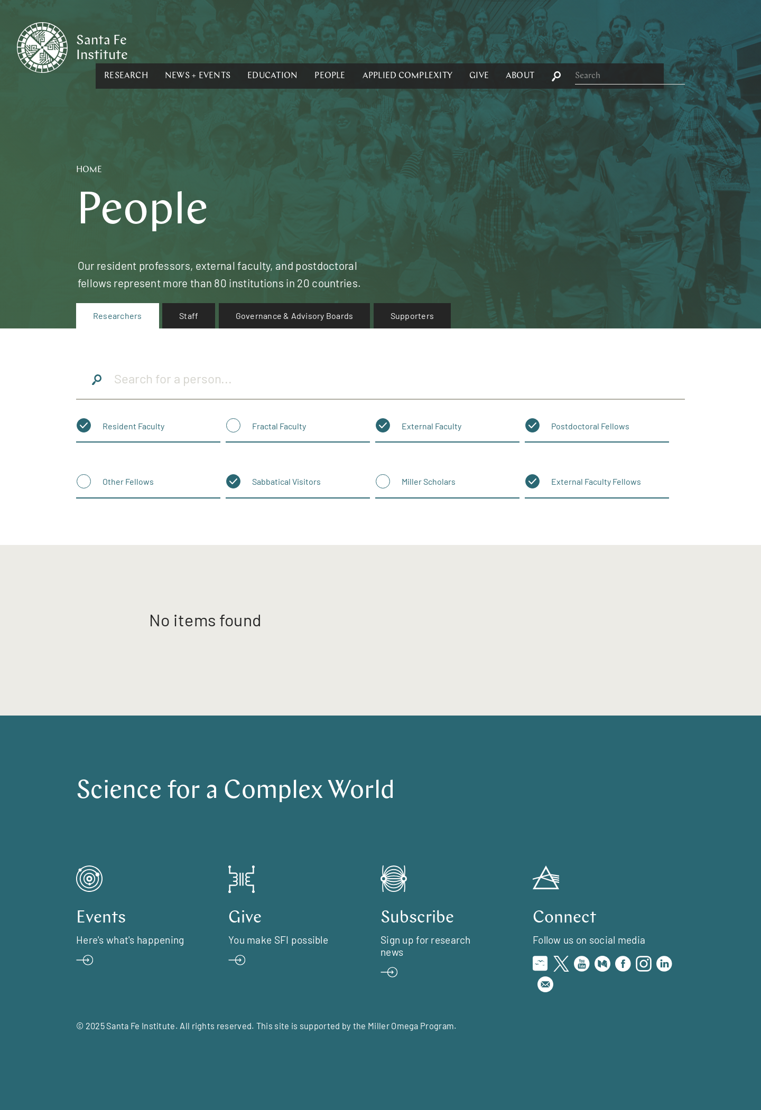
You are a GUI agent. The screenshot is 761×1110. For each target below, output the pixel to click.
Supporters (412, 316)
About (635, 46)
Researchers (117, 316)
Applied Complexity (522, 46)
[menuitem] (117, 315)
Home (89, 170)
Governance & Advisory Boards (295, 316)
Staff (188, 316)
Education (388, 46)
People (445, 46)
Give (594, 46)
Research (241, 46)
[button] (241, 46)
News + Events (313, 46)
